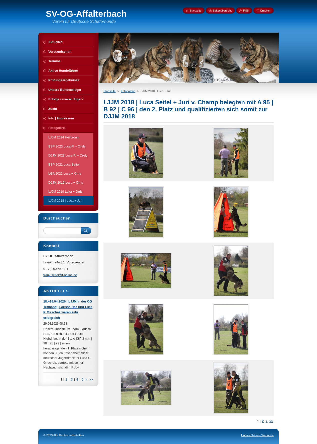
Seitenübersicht (222, 10)
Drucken (265, 10)
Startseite (109, 91)
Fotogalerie (128, 91)
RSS (246, 10)
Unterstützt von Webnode (257, 435)
